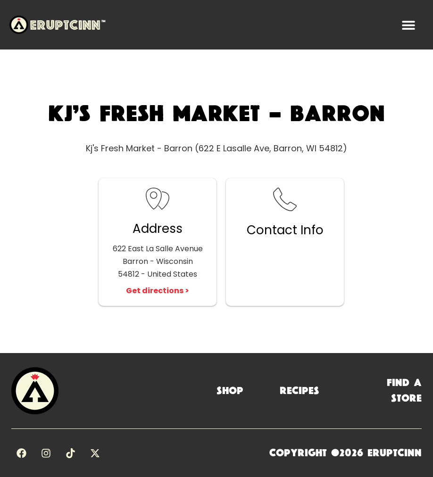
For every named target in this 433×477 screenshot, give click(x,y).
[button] (408, 24)
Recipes (299, 391)
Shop (229, 391)
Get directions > (157, 290)
